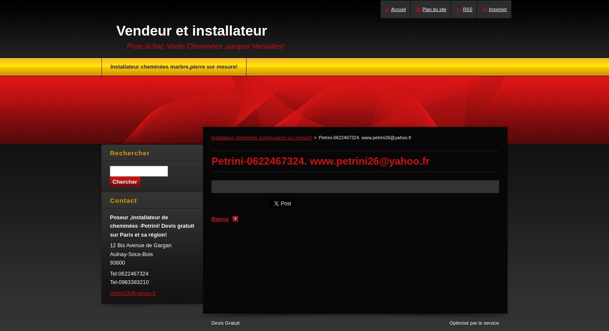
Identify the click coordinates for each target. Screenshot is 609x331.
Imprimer (498, 9)
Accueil (398, 9)
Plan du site (434, 9)
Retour (220, 219)
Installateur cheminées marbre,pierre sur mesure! (261, 137)
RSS (467, 9)
